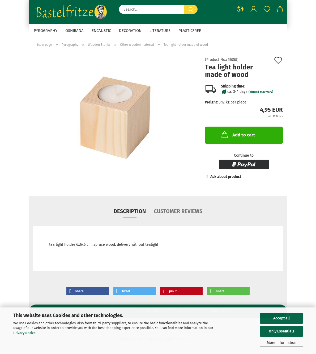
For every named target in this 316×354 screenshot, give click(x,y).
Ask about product (225, 176)
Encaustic (101, 30)
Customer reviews (178, 211)
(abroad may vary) (261, 92)
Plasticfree (189, 30)
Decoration (130, 30)
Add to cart (237, 134)
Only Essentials (281, 331)
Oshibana (74, 30)
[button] (240, 9)
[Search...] (191, 9)
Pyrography (45, 30)
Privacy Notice (24, 333)
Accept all (281, 318)
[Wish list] (267, 9)
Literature (160, 30)
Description (130, 211)
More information (281, 342)
